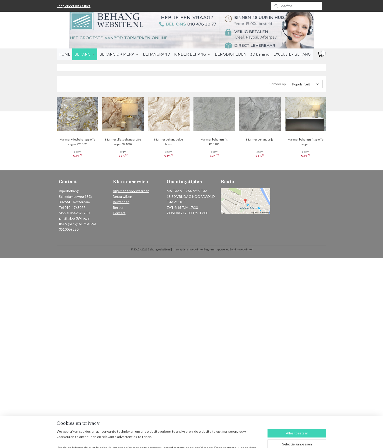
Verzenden (121, 202)
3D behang (259, 54)
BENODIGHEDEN (230, 54)
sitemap (177, 249)
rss (186, 249)
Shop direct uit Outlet (73, 6)
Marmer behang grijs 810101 (214, 142)
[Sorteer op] (305, 84)
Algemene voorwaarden (131, 191)
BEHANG (84, 54)
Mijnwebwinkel (243, 249)
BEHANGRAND (156, 54)
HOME (64, 54)
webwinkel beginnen (203, 249)
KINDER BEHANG (192, 54)
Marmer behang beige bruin (168, 142)
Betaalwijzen (122, 196)
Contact (119, 213)
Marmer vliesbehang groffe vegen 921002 (77, 142)
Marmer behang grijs (260, 139)
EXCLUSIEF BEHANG (292, 54)
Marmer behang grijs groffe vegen (305, 142)
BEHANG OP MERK (119, 54)
